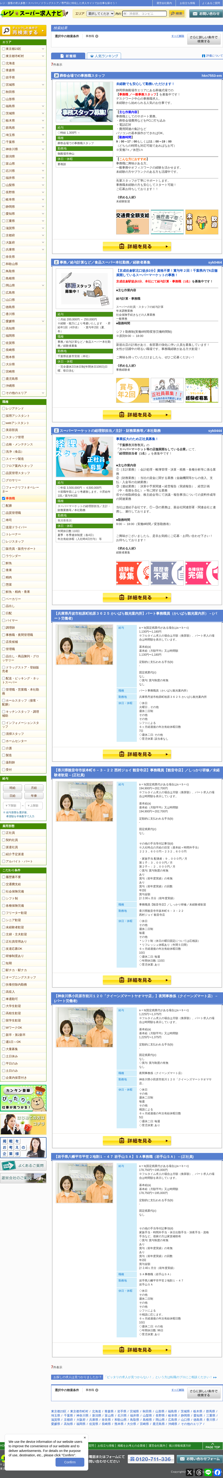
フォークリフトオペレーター (20, 489)
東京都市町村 (13, 56)
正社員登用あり (14, 941)
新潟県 (8, 156)
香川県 (8, 314)
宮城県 (8, 84)
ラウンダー (11, 556)
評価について (214, 55)
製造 (7, 755)
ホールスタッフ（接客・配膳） (20, 702)
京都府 (8, 235)
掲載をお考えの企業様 (131, 1445)
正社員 (8, 832)
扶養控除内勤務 (14, 984)
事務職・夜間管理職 (17, 635)
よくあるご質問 (211, 3)
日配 (7, 613)
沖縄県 (8, 385)
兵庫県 (8, 249)
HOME (4, 1445)
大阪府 (8, 242)
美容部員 (10, 430)
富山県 (8, 163)
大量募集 (10, 1049)
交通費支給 (11, 884)
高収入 (8, 991)
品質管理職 (11, 513)
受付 (7, 769)
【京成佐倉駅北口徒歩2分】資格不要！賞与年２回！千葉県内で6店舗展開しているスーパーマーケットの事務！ (166, 273)
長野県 (8, 192)
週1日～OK (11, 1042)
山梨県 (8, 185)
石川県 (8, 171)
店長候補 (10, 642)
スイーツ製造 (13, 459)
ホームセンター (14, 741)
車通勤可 (10, 999)
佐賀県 (8, 343)
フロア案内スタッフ (17, 466)
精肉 (7, 577)
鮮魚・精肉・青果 (16, 591)
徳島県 (8, 307)
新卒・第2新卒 (14, 1035)
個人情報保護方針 (180, 1445)
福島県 (8, 106)
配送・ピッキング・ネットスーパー (20, 680)
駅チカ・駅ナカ (14, 970)
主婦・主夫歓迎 (14, 934)
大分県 (8, 364)
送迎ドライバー (14, 527)
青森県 (8, 70)
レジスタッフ (13, 541)
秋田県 (8, 92)
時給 (13, 788)
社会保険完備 (13, 891)
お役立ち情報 (187, 3)
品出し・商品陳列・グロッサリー (20, 658)
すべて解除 (177, 35)
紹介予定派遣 (13, 854)
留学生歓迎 (11, 1020)
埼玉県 (8, 135)
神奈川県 (10, 149)
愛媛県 (8, 321)
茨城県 (8, 113)
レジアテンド (13, 408)
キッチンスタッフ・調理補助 (20, 713)
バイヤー (10, 620)
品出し (8, 606)
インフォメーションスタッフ (20, 725)
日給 (13, 795)
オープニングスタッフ (19, 977)
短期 (7, 963)
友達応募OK (12, 948)
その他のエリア (14, 393)
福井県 (8, 178)
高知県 (8, 328)
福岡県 (8, 335)
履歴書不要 (11, 877)
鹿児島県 (10, 378)
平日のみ (10, 1063)
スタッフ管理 (13, 437)
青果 (7, 570)
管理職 (8, 649)
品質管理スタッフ (16, 473)
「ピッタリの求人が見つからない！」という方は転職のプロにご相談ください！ (158, 1377)
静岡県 (8, 206)
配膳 (7, 505)
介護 (7, 748)
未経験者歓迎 (13, 927)
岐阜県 (8, 199)
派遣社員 (10, 847)
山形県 (8, 99)
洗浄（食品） (13, 451)
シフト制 (10, 898)
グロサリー (11, 480)
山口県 (8, 300)
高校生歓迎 (11, 1013)
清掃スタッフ (13, 734)
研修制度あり (13, 956)
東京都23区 (11, 49)
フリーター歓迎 (14, 913)
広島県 (8, 292)
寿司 (7, 520)
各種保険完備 (13, 905)
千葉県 (8, 142)
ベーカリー (11, 599)
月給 (34, 788)
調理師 (8, 627)
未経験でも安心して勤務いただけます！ (145, 84)
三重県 (8, 221)
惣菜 (7, 584)
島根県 (8, 278)
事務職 (8, 498)
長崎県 (8, 350)
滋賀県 (8, 228)
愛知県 (8, 213)
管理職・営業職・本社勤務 (20, 691)
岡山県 (8, 285)
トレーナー (11, 534)
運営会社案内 (164, 3)
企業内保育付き (14, 1077)
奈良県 (8, 256)
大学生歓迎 (11, 1006)
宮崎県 (8, 371)
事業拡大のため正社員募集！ (137, 439)
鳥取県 (8, 271)
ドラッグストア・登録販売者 (20, 669)
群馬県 (8, 127)
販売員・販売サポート (19, 548)
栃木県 (8, 120)
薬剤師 (8, 762)
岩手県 (8, 77)
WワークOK (12, 1027)
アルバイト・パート (17, 861)
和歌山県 (10, 264)
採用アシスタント (16, 415)
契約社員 (10, 840)
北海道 (8, 63)
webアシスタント (16, 423)
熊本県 (8, 357)
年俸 (34, 795)
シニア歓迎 (11, 920)
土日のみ (10, 1070)
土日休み (10, 1056)
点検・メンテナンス (17, 444)
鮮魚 (7, 563)
